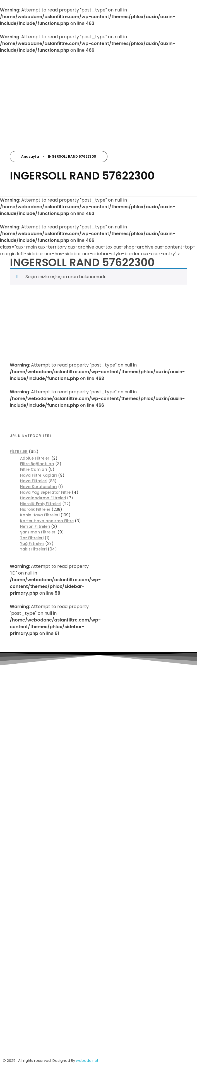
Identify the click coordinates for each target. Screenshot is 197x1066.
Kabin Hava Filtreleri (39, 515)
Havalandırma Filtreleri (43, 498)
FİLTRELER (19, 451)
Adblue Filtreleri (35, 458)
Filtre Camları (33, 469)
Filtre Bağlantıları (37, 464)
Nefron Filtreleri (35, 526)
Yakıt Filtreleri (33, 549)
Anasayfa (30, 156)
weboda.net (87, 1060)
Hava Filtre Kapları (38, 475)
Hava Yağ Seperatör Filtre (45, 492)
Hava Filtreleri (33, 481)
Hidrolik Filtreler (35, 509)
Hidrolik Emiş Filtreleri (40, 504)
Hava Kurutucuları (38, 487)
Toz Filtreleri (32, 538)
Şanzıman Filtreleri (38, 532)
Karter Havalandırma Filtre (47, 521)
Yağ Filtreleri (32, 543)
